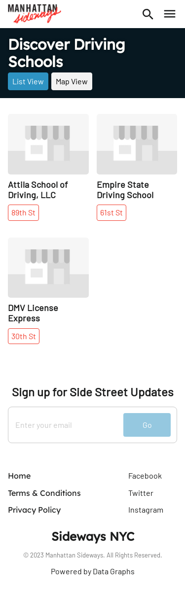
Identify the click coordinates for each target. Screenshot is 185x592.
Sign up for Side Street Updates (93, 392)
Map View (72, 81)
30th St (23, 336)
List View (28, 81)
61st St (111, 212)
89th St (23, 212)
